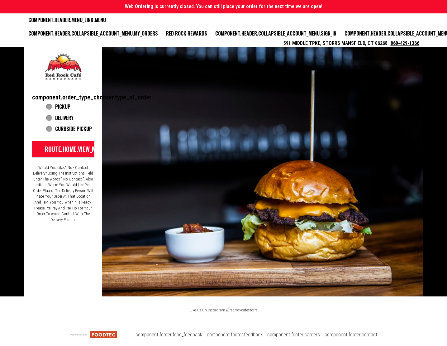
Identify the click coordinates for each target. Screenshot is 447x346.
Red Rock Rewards (186, 33)
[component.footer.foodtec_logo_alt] (93, 335)
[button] (63, 66)
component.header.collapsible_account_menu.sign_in (275, 33)
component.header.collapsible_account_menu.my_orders (93, 33)
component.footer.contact (351, 335)
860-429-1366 (405, 43)
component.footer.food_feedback (169, 335)
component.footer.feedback (235, 335)
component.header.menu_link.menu (67, 20)
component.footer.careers (293, 335)
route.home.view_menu (75, 149)
